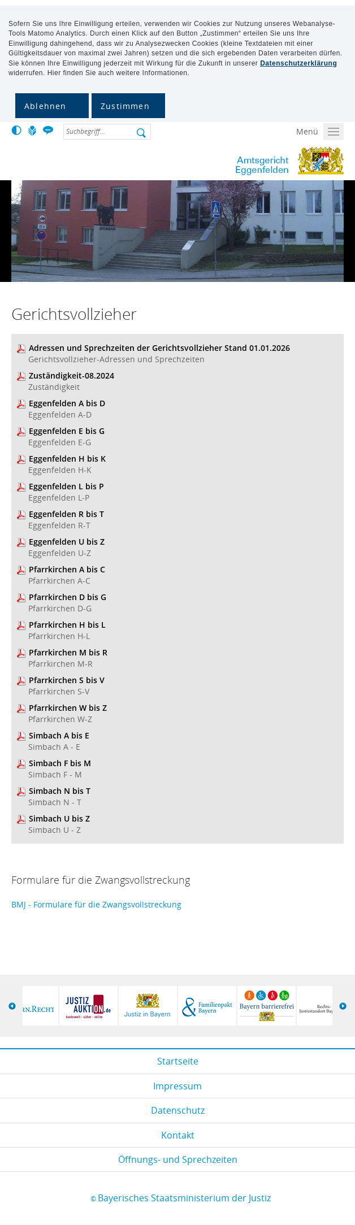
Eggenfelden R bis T (66, 514)
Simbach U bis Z (59, 818)
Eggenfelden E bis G (67, 430)
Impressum (177, 1086)
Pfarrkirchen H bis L (67, 624)
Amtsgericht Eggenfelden (245, 161)
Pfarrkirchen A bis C (67, 569)
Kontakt (177, 1135)
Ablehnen (45, 106)
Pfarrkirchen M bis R (68, 652)
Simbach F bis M (60, 763)
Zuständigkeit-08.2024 (71, 375)
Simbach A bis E (59, 735)
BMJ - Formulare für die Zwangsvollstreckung (96, 904)
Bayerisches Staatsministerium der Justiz (184, 1198)
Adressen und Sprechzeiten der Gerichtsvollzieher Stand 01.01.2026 (159, 347)
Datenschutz (178, 1110)
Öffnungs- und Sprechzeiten (177, 1159)
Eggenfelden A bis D (67, 403)
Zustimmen (125, 106)
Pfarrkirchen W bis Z (68, 707)
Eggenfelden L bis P (66, 486)
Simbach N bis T (59, 790)
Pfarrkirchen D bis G (67, 597)
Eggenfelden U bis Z (67, 541)
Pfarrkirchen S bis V (67, 680)
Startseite (177, 1061)
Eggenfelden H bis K (67, 458)
